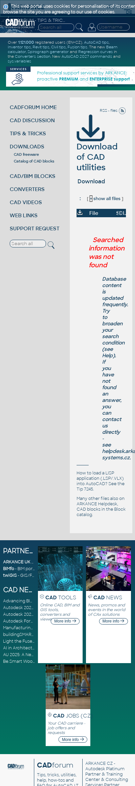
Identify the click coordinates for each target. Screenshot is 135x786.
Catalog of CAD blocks (34, 161)
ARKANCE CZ (99, 763)
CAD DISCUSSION (32, 120)
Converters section (32, 56)
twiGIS (10, 575)
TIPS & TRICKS (28, 133)
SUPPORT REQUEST (34, 228)
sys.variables (19, 61)
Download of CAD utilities (97, 147)
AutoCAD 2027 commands (86, 56)
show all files (105, 198)
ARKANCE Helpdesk (97, 504)
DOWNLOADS (27, 146)
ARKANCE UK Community (29, 562)
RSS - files (113, 110)
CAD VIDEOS (26, 202)
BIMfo (8, 568)
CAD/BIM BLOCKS (32, 176)
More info (65, 621)
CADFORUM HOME (33, 107)
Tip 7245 (85, 489)
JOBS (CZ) (73, 715)
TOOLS (60, 597)
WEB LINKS (24, 215)
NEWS (107, 597)
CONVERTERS (27, 189)
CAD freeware (26, 154)
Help (107, 355)
